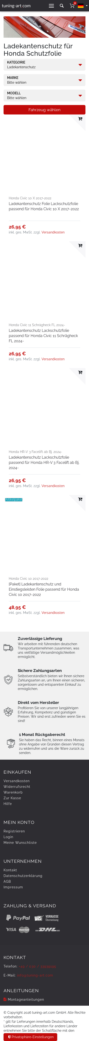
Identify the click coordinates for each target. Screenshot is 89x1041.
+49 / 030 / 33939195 (37, 966)
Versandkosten (53, 232)
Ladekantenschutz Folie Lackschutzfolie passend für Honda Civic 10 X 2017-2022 (44, 206)
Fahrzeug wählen (44, 109)
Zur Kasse (12, 798)
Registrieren (14, 831)
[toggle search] (61, 5)
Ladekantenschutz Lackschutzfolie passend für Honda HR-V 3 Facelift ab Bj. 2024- (44, 462)
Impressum (13, 887)
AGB (7, 881)
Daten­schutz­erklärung (23, 876)
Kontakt (10, 870)
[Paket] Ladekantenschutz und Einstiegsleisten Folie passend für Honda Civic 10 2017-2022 (44, 589)
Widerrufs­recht (17, 787)
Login (8, 837)
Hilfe (8, 804)
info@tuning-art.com (35, 975)
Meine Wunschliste (20, 843)
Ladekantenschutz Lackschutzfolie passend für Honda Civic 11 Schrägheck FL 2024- (43, 335)
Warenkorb (13, 792)
